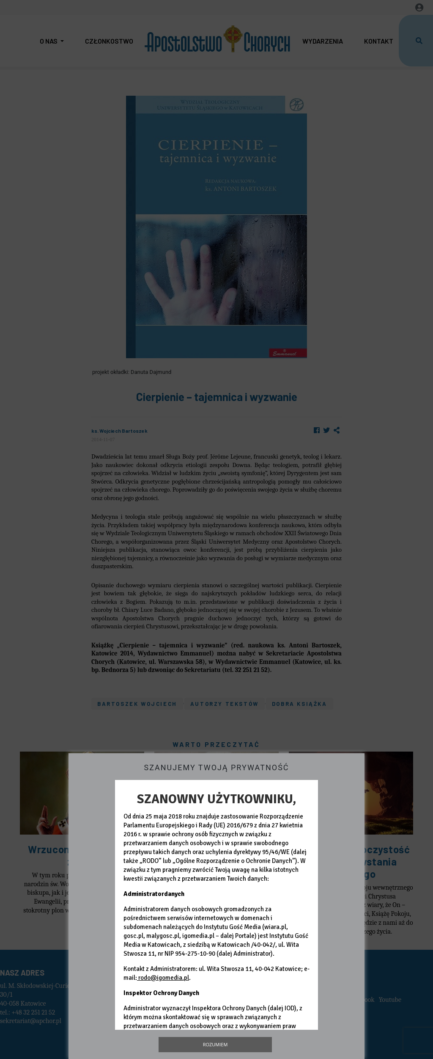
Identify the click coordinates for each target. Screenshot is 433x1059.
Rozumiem (215, 1044)
